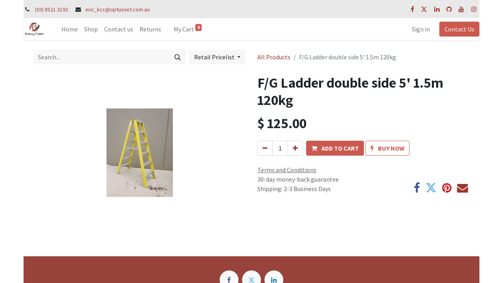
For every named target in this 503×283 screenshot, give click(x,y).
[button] (335, 148)
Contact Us (459, 29)
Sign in (421, 29)
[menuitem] (69, 29)
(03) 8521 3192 (51, 9)
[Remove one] (265, 148)
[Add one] (295, 148)
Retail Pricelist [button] (215, 57)
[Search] (177, 57)
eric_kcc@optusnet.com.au (117, 9)
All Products (273, 57)
